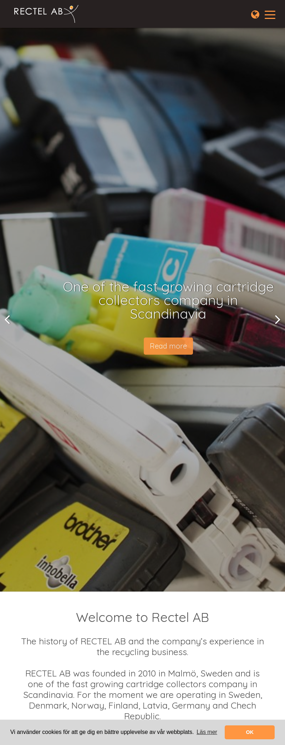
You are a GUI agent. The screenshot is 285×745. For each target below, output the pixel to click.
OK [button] (250, 732)
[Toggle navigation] (270, 14)
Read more (170, 345)
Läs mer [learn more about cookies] (207, 732)
